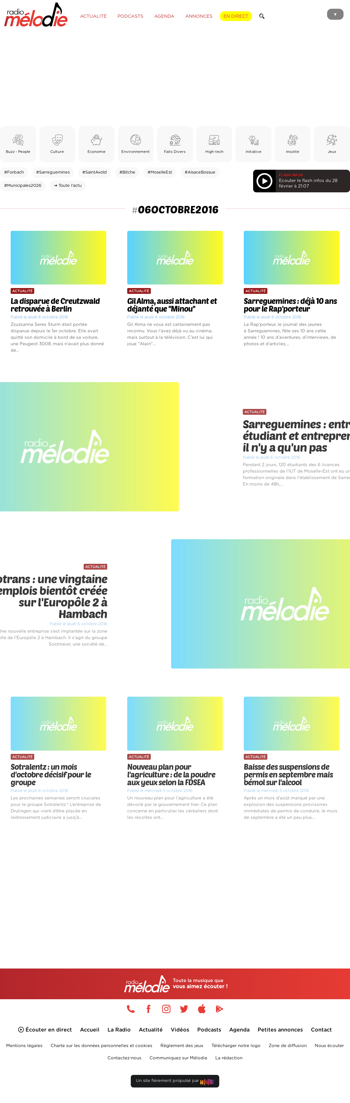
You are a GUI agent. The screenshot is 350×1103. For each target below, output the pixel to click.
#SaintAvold (94, 172)
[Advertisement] (175, 77)
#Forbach (14, 172)
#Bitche (127, 172)
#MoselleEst (160, 172)
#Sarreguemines (53, 172)
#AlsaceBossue (200, 172)
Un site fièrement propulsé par (175, 1082)
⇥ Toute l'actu (68, 186)
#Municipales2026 (22, 186)
